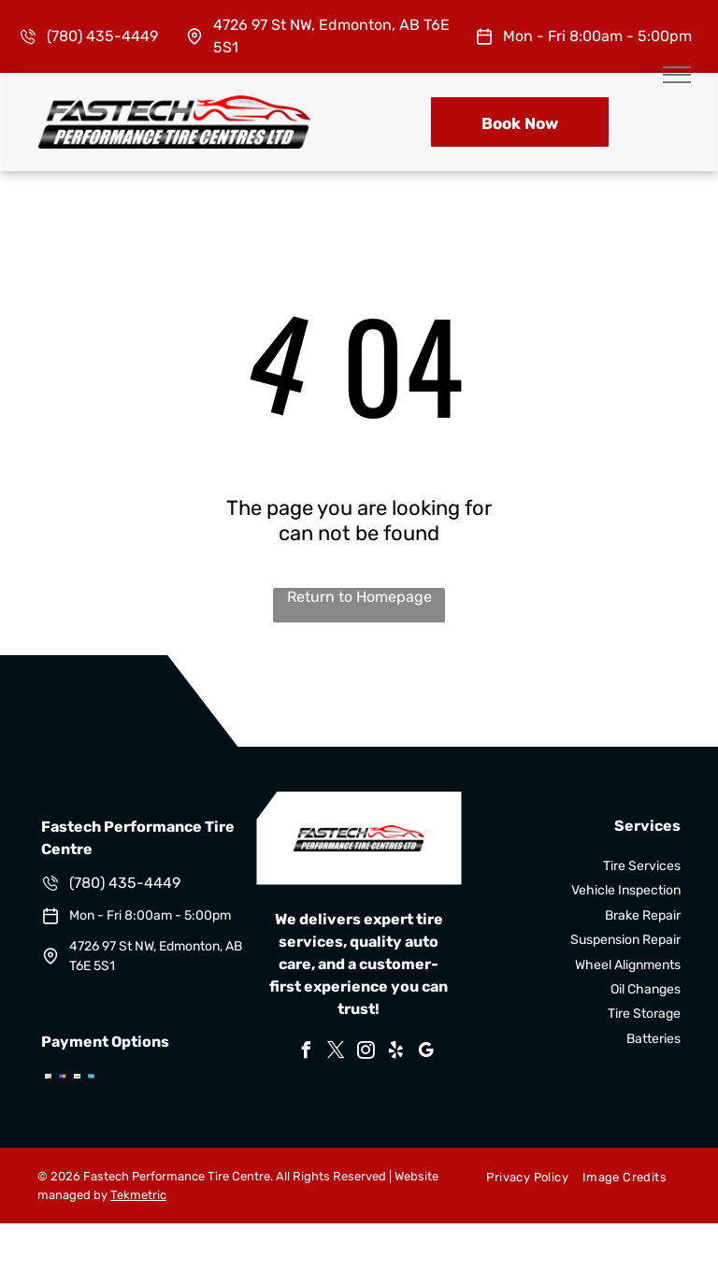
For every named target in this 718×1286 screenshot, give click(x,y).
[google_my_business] (426, 1052)
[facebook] (307, 1052)
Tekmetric (138, 1195)
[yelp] (396, 1052)
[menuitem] (519, 1176)
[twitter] (336, 1052)
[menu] (677, 74)
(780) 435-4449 (102, 36)
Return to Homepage (359, 597)
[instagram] (366, 1052)
